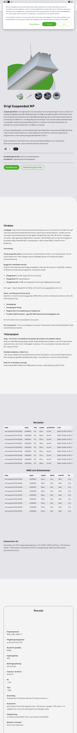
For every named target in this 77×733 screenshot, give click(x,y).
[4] (47, 96)
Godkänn (49, 24)
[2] (29, 96)
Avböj (64, 24)
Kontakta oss (11, 167)
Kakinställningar (34, 24)
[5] (56, 96)
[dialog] (38, 16)
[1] (20, 96)
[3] (38, 96)
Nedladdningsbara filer (32, 167)
